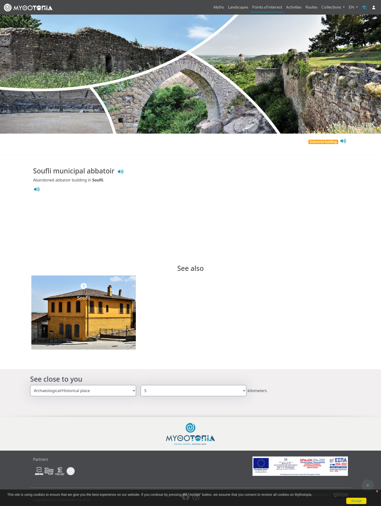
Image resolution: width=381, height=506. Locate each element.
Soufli (83, 297)
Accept (356, 501)
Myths (218, 7)
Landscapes (238, 7)
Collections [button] (331, 7)
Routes (311, 7)
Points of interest (267, 7)
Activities (294, 7)
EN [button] (352, 7)
